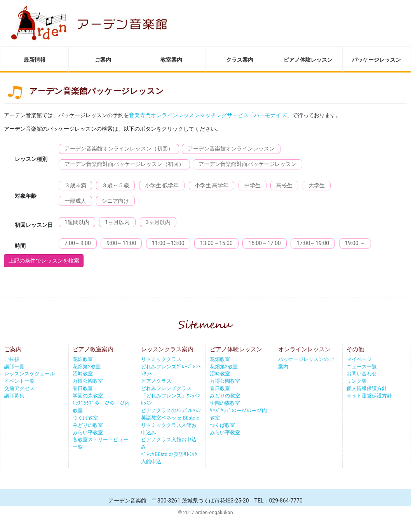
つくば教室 (85, 418)
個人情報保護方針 (367, 388)
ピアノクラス (156, 381)
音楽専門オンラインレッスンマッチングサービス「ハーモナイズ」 (210, 115)
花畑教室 (83, 359)
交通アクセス (19, 388)
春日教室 (83, 388)
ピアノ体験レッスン (308, 60)
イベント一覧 (19, 381)
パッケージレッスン (376, 60)
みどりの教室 (88, 425)
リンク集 (357, 381)
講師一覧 (14, 367)
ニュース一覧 (362, 367)
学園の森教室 (88, 396)
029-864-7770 (285, 500)
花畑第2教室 (87, 367)
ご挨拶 (11, 359)
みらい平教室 (88, 432)
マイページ (359, 359)
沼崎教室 (83, 373)
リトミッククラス (161, 359)
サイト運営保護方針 (369, 396)
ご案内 (103, 60)
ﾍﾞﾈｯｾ (148, 454)
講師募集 (14, 396)
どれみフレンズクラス (166, 388)
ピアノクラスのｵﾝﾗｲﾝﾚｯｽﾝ (171, 410)
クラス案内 (239, 60)
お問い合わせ (362, 373)
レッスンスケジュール (29, 373)
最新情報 (34, 60)
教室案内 (171, 60)
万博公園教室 (88, 381)
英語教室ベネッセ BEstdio (170, 418)
